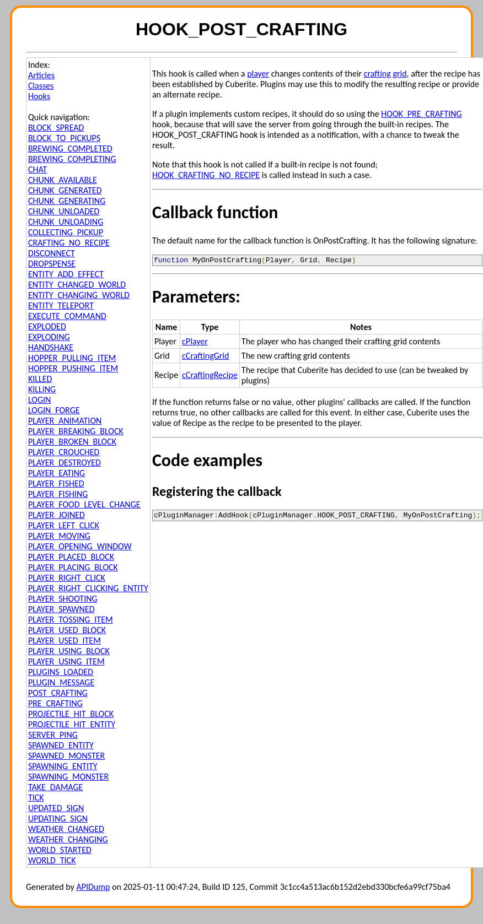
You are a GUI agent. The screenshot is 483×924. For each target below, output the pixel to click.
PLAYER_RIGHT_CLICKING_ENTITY (88, 588)
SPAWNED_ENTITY (61, 745)
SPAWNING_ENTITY (63, 766)
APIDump (93, 887)
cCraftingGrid (205, 357)
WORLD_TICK (52, 860)
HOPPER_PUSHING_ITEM (73, 368)
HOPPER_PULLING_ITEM (72, 358)
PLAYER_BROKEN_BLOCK (72, 441)
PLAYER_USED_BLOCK (67, 630)
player (258, 73)
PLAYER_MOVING (59, 536)
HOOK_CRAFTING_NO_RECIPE (206, 175)
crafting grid (385, 73)
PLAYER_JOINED (56, 515)
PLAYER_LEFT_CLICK (63, 525)
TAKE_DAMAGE (55, 787)
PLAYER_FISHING (58, 494)
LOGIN (39, 400)
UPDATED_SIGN (56, 808)
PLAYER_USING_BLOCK (69, 651)
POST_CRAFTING (58, 693)
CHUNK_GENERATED (65, 190)
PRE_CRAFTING (55, 703)
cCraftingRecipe (210, 376)
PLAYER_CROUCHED (63, 452)
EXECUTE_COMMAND (67, 316)
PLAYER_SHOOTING (63, 598)
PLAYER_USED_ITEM (64, 640)
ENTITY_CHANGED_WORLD (77, 284)
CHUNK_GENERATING (66, 201)
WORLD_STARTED (60, 850)
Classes (41, 85)
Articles (41, 75)
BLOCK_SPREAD (56, 127)
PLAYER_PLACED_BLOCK (71, 557)
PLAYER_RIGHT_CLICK (66, 577)
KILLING (42, 389)
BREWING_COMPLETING (72, 159)
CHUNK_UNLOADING (65, 222)
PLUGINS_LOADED (60, 672)
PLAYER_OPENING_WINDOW (80, 546)
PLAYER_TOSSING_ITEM (70, 619)
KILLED (40, 379)
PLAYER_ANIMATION (64, 420)
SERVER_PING (53, 735)
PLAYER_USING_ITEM (66, 661)
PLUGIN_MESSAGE (61, 682)
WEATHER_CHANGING (68, 839)
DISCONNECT (51, 253)
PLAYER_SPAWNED (61, 609)
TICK (36, 797)
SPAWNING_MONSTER (68, 776)
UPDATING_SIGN (58, 818)
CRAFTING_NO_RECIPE (69, 242)
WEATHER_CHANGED (66, 829)
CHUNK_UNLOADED (64, 211)
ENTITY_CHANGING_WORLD (79, 295)
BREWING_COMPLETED (70, 148)
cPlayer (195, 343)
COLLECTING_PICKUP (65, 232)
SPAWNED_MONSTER (66, 755)
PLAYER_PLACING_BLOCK (73, 567)
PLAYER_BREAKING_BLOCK (76, 431)
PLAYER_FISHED (56, 483)
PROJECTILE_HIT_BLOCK (71, 714)
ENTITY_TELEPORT (61, 305)
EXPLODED (47, 326)
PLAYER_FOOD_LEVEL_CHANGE (84, 504)
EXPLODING (49, 337)
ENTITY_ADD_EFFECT (66, 274)
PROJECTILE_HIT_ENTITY (71, 724)
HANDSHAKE (50, 347)
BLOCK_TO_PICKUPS (64, 138)
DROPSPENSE (52, 263)
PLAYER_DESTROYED (64, 462)
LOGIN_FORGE (54, 410)
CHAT (37, 169)
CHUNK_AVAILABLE (62, 180)
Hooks (39, 96)
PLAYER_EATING (56, 473)
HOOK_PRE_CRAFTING (421, 114)
